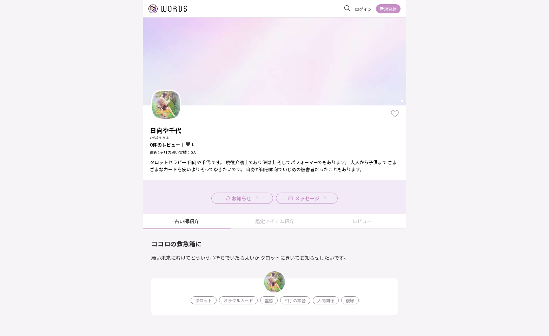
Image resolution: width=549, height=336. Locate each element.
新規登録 (388, 9)
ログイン (363, 9)
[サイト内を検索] (347, 8)
